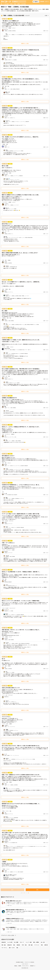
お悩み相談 (6, 3)
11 (28, 892)
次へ (37, 890)
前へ (12, 890)
